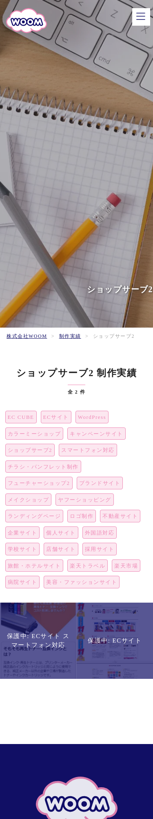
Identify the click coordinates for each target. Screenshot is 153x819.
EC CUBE (21, 417)
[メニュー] (141, 17)
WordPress (92, 417)
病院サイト (23, 582)
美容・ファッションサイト (81, 582)
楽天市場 (126, 566)
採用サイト (100, 549)
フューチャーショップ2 (39, 483)
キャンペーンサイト (96, 434)
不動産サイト (120, 516)
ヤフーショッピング (84, 500)
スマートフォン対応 (88, 450)
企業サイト (23, 533)
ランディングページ (34, 516)
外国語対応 (100, 533)
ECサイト (56, 417)
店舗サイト (61, 549)
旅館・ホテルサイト (34, 566)
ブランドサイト (100, 483)
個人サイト (61, 533)
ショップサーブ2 (30, 450)
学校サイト (23, 549)
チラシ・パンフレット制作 (43, 467)
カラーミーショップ (34, 434)
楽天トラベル (87, 566)
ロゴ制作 (81, 516)
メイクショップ (28, 500)
